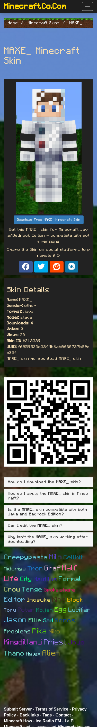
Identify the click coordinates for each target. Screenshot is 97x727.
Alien (51, 653)
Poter (26, 610)
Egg (61, 609)
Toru (10, 610)
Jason (15, 620)
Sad (48, 620)
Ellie (35, 620)
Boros (65, 620)
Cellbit (73, 557)
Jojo (76, 642)
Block (75, 600)
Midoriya (15, 568)
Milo (55, 557)
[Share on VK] (71, 266)
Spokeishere (59, 590)
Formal (70, 579)
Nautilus (45, 580)
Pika (39, 631)
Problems (17, 632)
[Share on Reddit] (57, 266)
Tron (35, 568)
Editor (15, 599)
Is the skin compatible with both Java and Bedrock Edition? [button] (47, 511)
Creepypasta (26, 557)
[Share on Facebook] (26, 266)
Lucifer (79, 610)
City (26, 579)
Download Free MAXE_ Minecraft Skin (48, 220)
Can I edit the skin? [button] (35, 525)
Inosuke (39, 600)
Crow (12, 589)
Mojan (44, 610)
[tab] (48, 482)
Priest (55, 642)
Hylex (33, 654)
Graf (52, 568)
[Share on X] (41, 266)
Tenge (32, 589)
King (59, 599)
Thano (14, 653)
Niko (54, 632)
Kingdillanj (23, 642)
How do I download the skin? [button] (44, 482)
